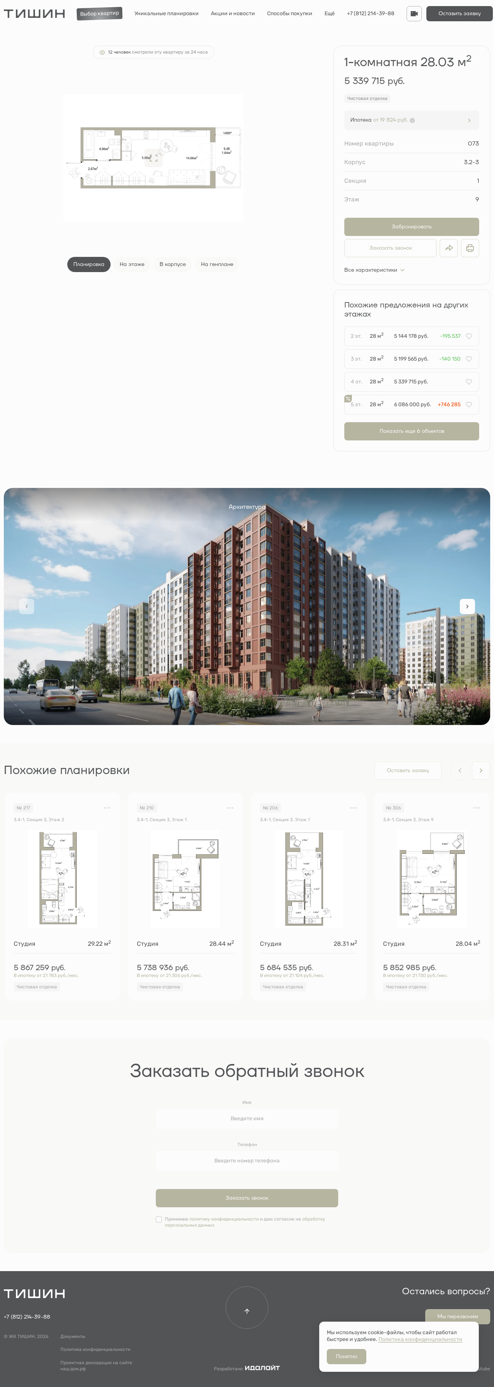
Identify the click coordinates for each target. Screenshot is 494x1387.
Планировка (88, 264)
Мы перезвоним (457, 1316)
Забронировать (412, 226)
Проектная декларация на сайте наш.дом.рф (96, 1365)
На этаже (132, 264)
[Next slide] (467, 606)
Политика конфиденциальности (95, 1349)
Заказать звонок (390, 248)
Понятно (346, 1356)
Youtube (481, 1368)
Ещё (330, 13)
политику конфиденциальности (224, 1219)
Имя (247, 1102)
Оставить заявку (460, 13)
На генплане (217, 264)
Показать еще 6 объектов (412, 431)
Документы (73, 1336)
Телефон (247, 1144)
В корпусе (173, 264)
